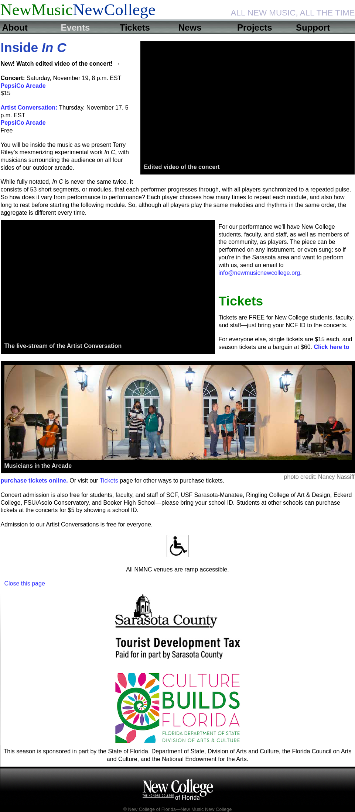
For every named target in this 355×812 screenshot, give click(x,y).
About (15, 27)
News (190, 27)
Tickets (135, 27)
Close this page (24, 583)
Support (313, 27)
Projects (254, 27)
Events (75, 27)
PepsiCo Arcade (23, 86)
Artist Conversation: (29, 107)
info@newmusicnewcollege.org (259, 273)
